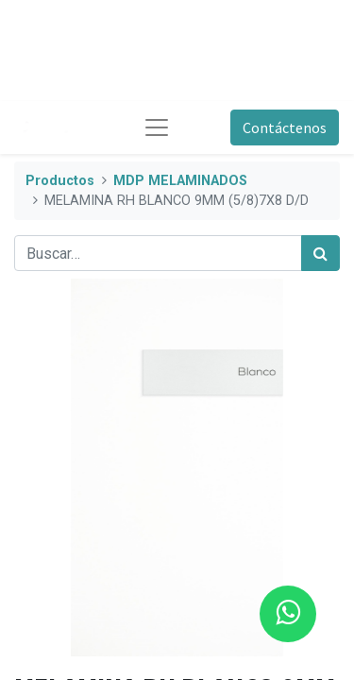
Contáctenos (285, 127)
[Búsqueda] (320, 253)
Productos (59, 181)
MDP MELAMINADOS (180, 181)
